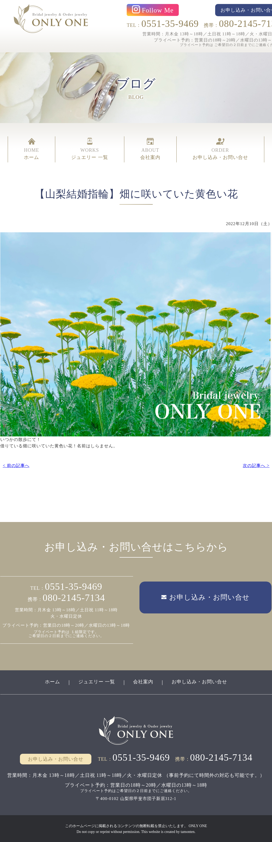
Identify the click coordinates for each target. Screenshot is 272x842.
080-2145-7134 (74, 597)
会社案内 (143, 681)
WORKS (89, 149)
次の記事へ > (256, 465)
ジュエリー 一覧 (96, 681)
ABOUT (150, 149)
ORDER (220, 149)
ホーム (52, 681)
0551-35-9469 (170, 23)
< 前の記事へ (16, 465)
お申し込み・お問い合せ (199, 681)
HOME (31, 149)
